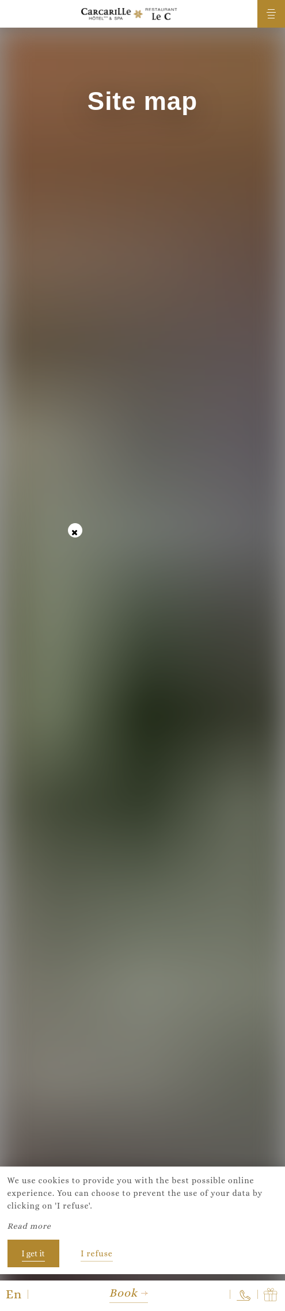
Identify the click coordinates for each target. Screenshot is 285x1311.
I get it (33, 1253)
